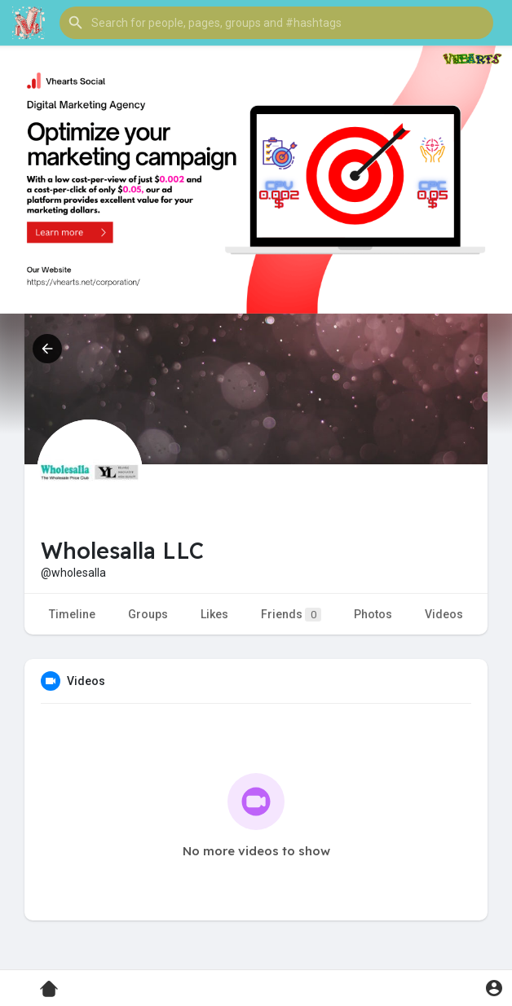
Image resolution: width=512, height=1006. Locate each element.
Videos (444, 614)
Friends (291, 615)
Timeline (72, 614)
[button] (276, 23)
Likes (214, 614)
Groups (148, 614)
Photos (373, 614)
